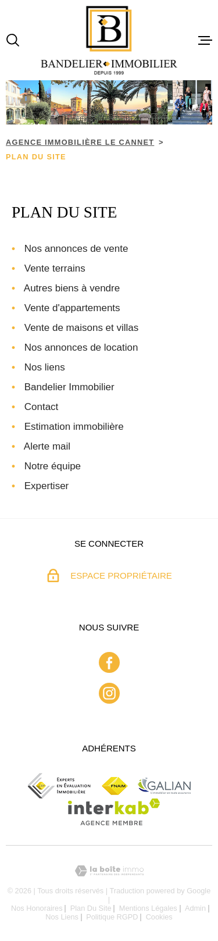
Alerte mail (47, 446)
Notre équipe (52, 466)
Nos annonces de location (81, 347)
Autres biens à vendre (72, 288)
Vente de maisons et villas (81, 327)
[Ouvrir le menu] (205, 40)
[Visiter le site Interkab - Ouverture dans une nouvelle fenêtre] (114, 812)
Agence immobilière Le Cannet (80, 142)
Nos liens (44, 367)
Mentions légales (148, 908)
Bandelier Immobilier (69, 387)
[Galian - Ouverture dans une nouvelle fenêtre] (164, 786)
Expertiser (46, 485)
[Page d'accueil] (109, 40)
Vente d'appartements (72, 307)
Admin (195, 908)
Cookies (159, 917)
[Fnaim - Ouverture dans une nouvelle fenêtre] (115, 786)
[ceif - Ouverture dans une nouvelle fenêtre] (60, 786)
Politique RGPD (112, 917)
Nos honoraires (37, 908)
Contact (41, 406)
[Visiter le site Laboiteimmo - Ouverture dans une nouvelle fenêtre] (109, 870)
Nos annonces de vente (76, 248)
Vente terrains (54, 268)
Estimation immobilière (74, 426)
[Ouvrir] (13, 40)
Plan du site (91, 908)
